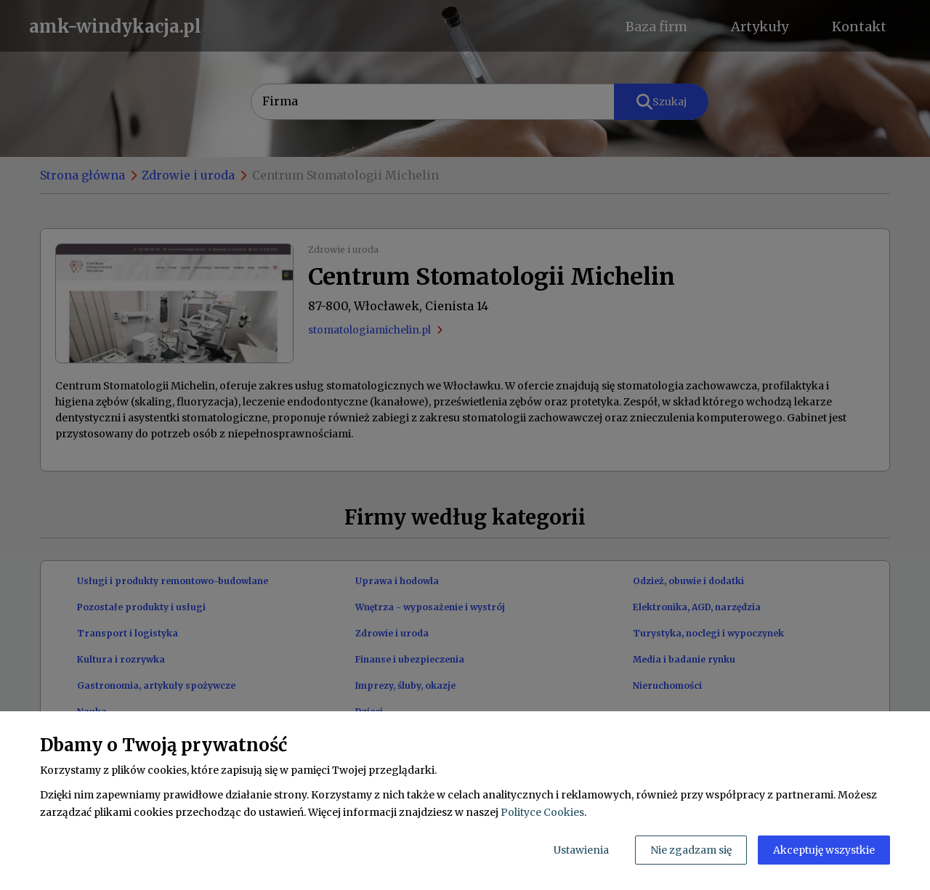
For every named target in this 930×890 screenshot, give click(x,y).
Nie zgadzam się (691, 850)
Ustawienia (581, 850)
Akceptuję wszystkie (824, 850)
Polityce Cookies (542, 812)
